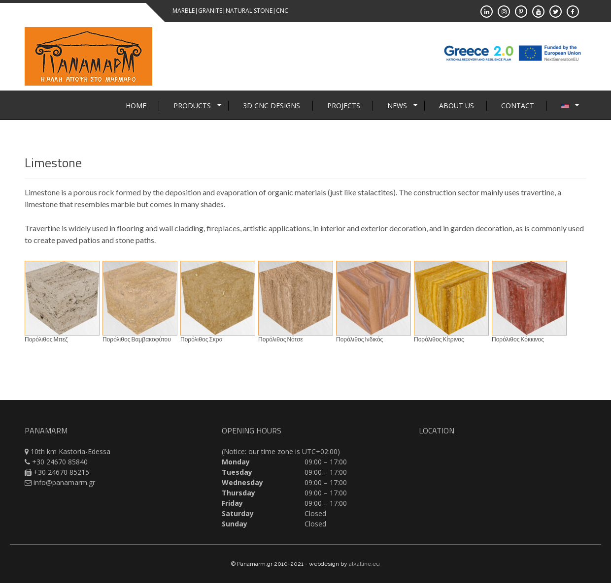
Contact (517, 105)
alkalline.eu (364, 563)
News (397, 105)
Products (192, 105)
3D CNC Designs (271, 105)
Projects (343, 105)
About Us (456, 105)
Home (136, 105)
